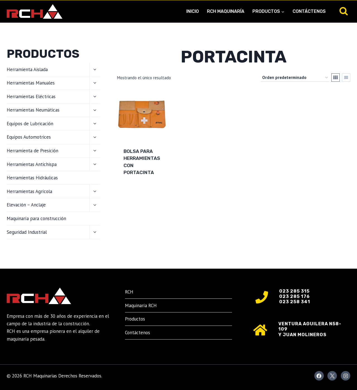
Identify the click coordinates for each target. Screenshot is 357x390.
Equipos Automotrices (29, 137)
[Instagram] (345, 376)
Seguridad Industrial (27, 232)
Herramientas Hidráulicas (32, 178)
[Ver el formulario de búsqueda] (343, 11)
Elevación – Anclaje (26, 205)
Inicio (192, 11)
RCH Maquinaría (225, 11)
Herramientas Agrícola (29, 191)
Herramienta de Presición (32, 151)
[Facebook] (319, 376)
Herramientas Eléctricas (31, 96)
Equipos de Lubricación (30, 124)
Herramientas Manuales (31, 83)
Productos (135, 319)
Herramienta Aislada (27, 69)
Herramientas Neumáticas (33, 110)
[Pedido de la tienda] (295, 77)
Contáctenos (309, 11)
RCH (129, 292)
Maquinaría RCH (141, 305)
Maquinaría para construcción (36, 218)
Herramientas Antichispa (32, 164)
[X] (332, 376)
